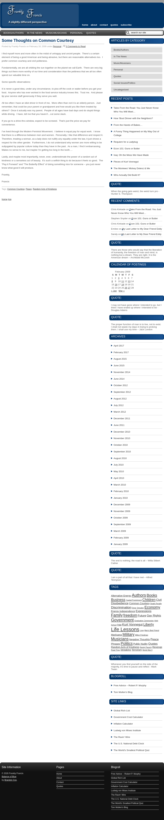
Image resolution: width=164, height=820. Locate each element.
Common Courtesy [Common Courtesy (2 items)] (139, 603)
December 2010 (122, 431)
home (85, 25)
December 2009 (122, 504)
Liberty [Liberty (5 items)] (148, 624)
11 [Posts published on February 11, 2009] (122, 281)
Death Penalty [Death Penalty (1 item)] (156, 604)
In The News (34, 33)
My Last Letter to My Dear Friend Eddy (142, 229)
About (94, 25)
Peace (29, 189)
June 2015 (119, 365)
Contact (104, 25)
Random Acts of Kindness (45, 189)
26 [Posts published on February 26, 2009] (126, 287)
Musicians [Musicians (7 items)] (120, 639)
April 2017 (119, 345)
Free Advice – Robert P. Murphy (130, 685)
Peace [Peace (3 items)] (155, 639)
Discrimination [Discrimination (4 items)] (121, 607)
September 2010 (122, 451)
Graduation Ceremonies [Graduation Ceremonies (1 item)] (144, 621)
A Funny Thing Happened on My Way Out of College (136, 133)
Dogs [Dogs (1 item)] (134, 608)
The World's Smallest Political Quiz (131, 750)
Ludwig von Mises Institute (127, 730)
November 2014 (122, 372)
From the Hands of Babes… (128, 125)
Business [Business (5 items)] (118, 600)
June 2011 (119, 425)
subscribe (126, 25)
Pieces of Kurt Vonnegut (126, 161)
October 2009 (121, 517)
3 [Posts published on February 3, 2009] (118, 278)
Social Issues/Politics (124, 83)
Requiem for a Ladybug (126, 142)
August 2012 (120, 398)
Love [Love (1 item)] (142, 630)
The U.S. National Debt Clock (129, 743)
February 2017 (121, 352)
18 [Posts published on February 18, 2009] (122, 284)
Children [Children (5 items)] (149, 600)
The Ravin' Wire (122, 737)
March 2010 (120, 484)
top (9, 199)
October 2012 (121, 385)
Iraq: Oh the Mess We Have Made (131, 155)
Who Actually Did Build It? (127, 175)
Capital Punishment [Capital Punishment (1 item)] (134, 600)
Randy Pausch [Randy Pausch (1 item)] (146, 647)
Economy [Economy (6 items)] (152, 607)
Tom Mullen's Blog (123, 692)
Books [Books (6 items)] (152, 595)
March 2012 (120, 412)
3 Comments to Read (76, 46)
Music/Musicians (56, 33)
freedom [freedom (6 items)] (130, 615)
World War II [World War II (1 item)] (147, 650)
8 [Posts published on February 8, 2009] (112, 281)
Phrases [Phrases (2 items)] (115, 644)
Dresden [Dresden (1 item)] (140, 608)
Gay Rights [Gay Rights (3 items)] (154, 615)
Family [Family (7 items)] (117, 615)
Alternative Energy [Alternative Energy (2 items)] (121, 595)
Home (59, 774)
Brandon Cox (10, 780)
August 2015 (120, 359)
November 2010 (122, 438)
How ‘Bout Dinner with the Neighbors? (133, 118)
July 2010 (119, 464)
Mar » (122, 291)
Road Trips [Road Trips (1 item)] (115, 650)
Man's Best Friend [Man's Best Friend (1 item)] (151, 630)
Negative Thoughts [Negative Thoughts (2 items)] (139, 639)
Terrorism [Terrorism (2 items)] (137, 649)
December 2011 (122, 418)
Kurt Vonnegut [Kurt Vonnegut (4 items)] (132, 624)
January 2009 (121, 544)
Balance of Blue (9, 776)
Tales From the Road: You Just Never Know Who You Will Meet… (136, 110)
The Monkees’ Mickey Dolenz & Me (132, 168)
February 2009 (121, 537)
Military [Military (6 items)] (128, 634)
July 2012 (119, 405)
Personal (76, 33)
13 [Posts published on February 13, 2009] (129, 281)
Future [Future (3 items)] (142, 615)
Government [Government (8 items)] (122, 620)
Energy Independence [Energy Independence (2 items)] (123, 611)
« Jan (114, 291)
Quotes (114, 25)
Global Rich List (122, 710)
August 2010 (120, 458)
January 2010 (121, 498)
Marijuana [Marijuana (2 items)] (116, 634)
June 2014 (119, 379)
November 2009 (122, 511)
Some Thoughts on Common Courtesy (38, 40)
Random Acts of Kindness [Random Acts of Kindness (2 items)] (125, 647)
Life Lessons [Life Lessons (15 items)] (125, 629)
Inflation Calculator (123, 723)
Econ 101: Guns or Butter (127, 148)
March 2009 (120, 531)
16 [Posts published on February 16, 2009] (116, 284)
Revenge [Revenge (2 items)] (157, 647)
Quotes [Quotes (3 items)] (153, 643)
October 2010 (121, 445)
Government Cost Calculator (128, 717)
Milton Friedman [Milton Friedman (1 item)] (141, 635)
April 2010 (119, 478)
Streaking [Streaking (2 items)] (125, 649)
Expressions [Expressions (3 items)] (144, 611)
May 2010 (119, 471)
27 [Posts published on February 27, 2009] (129, 287)
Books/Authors (13, 33)
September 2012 (122, 392)
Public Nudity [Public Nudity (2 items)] (140, 644)
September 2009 (122, 524)
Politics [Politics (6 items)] (127, 643)
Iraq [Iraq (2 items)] (119, 624)
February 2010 (121, 491)
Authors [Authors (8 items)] (139, 595)
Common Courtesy (16, 189)
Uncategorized (121, 89)
